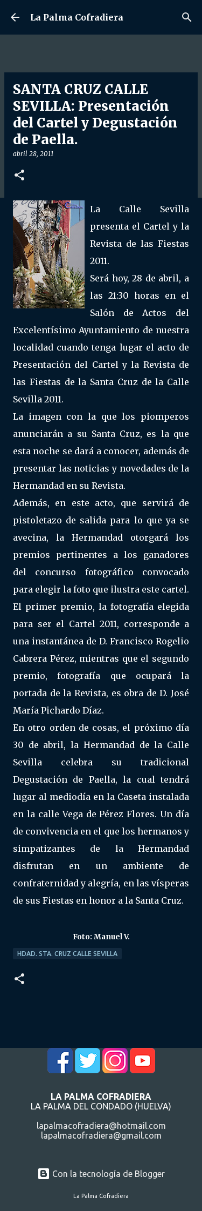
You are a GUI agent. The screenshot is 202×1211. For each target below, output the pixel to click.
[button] (19, 176)
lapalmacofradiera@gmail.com (101, 1135)
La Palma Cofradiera (76, 17)
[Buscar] (186, 17)
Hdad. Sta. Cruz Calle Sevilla (67, 953)
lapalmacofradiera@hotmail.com (101, 1126)
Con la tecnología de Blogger (101, 1174)
